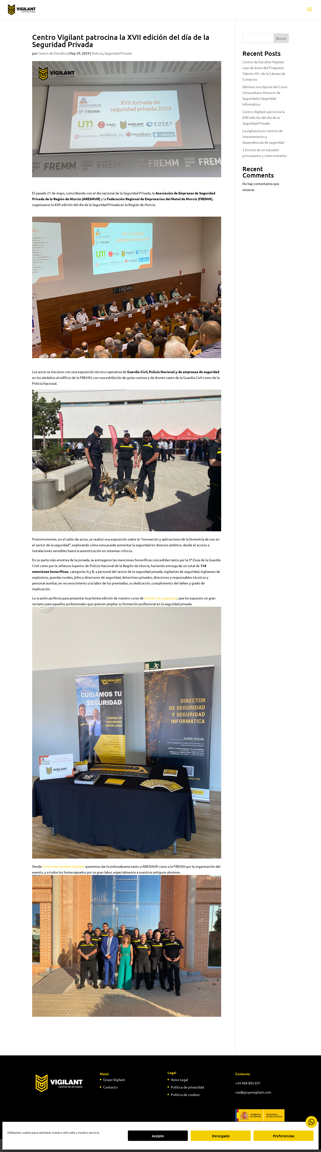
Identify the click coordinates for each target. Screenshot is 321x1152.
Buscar (281, 38)
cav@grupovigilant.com (253, 1092)
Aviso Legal (179, 1079)
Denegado (221, 1135)
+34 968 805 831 (248, 1083)
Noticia (97, 53)
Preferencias (283, 1135)
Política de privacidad (187, 1087)
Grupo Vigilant (114, 1079)
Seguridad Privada (118, 53)
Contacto (110, 1087)
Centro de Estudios (52, 53)
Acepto (158, 1135)
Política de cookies (185, 1094)
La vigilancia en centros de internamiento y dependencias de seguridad (263, 136)
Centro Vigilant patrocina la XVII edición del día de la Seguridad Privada (263, 117)
